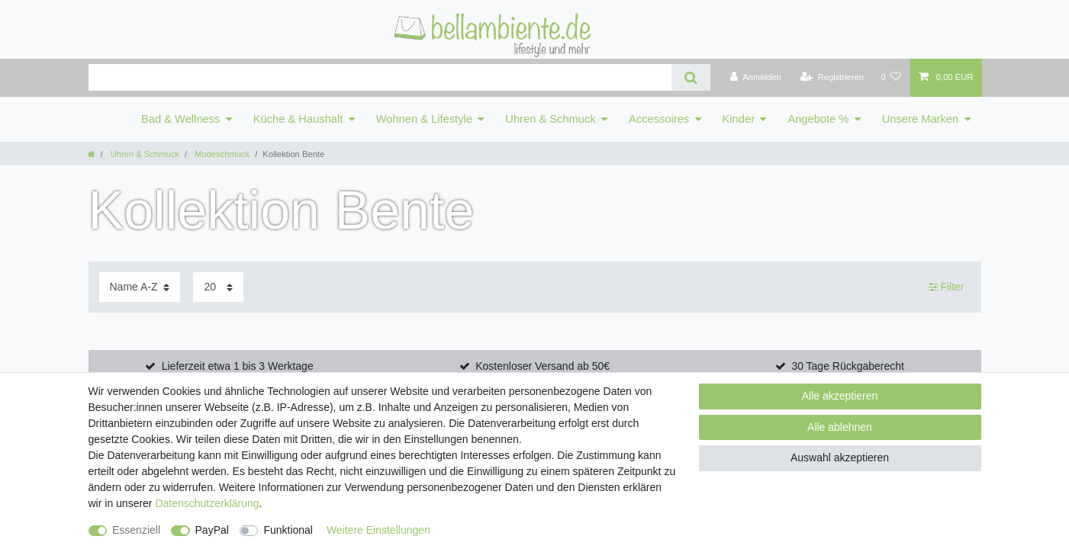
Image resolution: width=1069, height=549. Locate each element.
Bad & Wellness (180, 119)
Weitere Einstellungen (378, 530)
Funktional (288, 530)
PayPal (212, 530)
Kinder (739, 119)
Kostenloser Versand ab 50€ (542, 366)
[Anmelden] (756, 78)
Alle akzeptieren (840, 396)
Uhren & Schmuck (550, 119)
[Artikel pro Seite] (218, 287)
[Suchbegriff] (380, 77)
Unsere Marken (920, 119)
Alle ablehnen (839, 427)
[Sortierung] (139, 287)
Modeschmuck (221, 154)
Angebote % (817, 119)
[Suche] (690, 77)
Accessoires (659, 119)
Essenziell (136, 530)
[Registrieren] (832, 78)
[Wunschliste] (891, 78)
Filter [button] (946, 287)
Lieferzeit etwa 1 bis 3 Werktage (238, 366)
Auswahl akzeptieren (839, 457)
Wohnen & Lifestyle (424, 119)
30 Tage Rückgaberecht (847, 366)
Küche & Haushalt (298, 119)
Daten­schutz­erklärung (207, 503)
